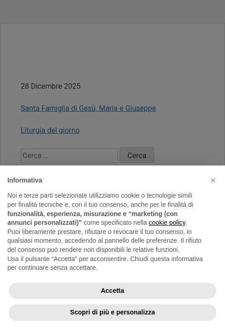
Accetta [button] (112, 290)
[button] (213, 180)
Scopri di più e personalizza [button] (112, 312)
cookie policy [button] (167, 222)
